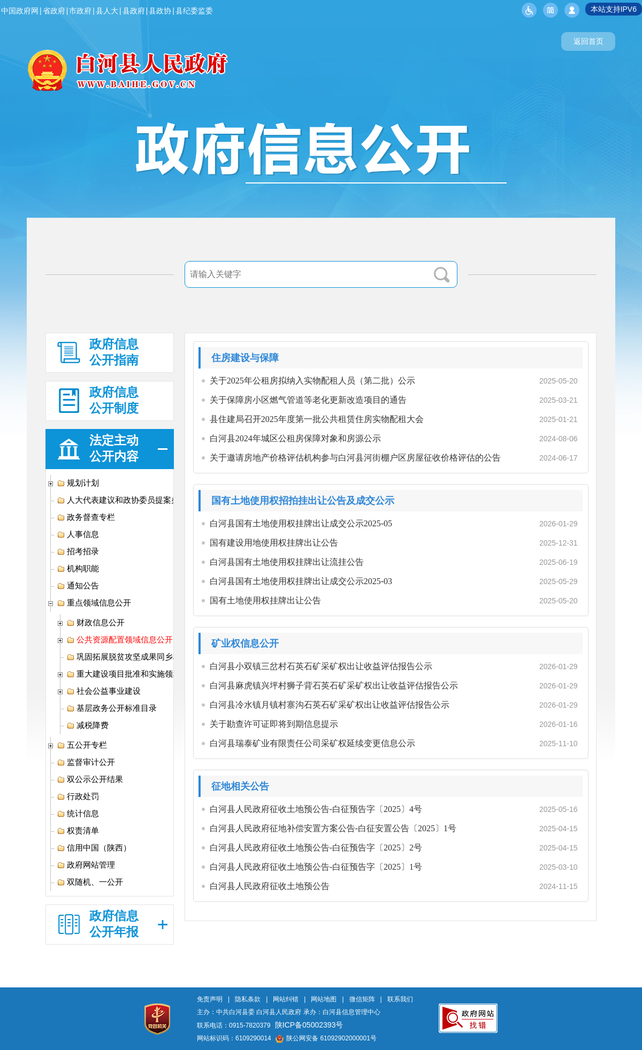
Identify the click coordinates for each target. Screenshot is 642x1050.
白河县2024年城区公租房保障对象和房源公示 (295, 438)
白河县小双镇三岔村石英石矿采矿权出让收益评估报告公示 (321, 666)
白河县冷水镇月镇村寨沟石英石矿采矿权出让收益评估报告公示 (329, 704)
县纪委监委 (194, 10)
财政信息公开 (95, 622)
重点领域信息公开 (94, 603)
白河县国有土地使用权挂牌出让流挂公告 (287, 561)
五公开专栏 (82, 745)
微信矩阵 (362, 999)
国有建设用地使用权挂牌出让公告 (274, 542)
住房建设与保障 (245, 357)
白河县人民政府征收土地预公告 (270, 886)
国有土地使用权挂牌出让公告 (265, 600)
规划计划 (78, 483)
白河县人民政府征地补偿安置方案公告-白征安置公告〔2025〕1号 (333, 828)
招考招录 (78, 551)
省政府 (54, 10)
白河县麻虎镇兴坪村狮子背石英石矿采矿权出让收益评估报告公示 (334, 685)
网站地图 (324, 999)
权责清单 (78, 831)
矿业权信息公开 (245, 643)
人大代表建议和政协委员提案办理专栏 (130, 500)
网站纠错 (286, 999)
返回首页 (588, 41)
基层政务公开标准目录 (111, 708)
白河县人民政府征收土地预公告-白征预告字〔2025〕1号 (316, 866)
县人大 (107, 10)
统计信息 (78, 813)
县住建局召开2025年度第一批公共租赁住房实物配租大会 (317, 419)
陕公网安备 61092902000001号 (326, 1038)
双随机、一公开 (90, 882)
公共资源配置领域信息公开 (119, 640)
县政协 (160, 10)
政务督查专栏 (86, 517)
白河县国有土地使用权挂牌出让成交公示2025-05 (301, 523)
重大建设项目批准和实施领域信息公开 (139, 674)
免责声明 (210, 999)
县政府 (134, 10)
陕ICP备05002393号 (309, 1025)
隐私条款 (248, 999)
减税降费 (87, 725)
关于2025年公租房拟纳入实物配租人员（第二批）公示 (312, 380)
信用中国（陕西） (94, 848)
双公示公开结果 (90, 779)
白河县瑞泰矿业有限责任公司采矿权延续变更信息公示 (312, 743)
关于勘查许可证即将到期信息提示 (274, 724)
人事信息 (78, 534)
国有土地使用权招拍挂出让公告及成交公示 (302, 500)
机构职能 (78, 568)
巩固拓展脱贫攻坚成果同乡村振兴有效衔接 (147, 657)
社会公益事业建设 (103, 691)
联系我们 (400, 999)
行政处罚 (78, 796)
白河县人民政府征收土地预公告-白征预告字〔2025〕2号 (316, 847)
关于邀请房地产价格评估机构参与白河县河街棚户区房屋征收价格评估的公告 (355, 457)
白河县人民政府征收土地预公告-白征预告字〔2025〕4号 (316, 809)
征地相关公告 (240, 786)
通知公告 (78, 586)
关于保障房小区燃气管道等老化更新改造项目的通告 (308, 399)
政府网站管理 (86, 865)
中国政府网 (20, 10)
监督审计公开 (86, 762)
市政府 (80, 10)
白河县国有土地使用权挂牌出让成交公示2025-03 (301, 581)
